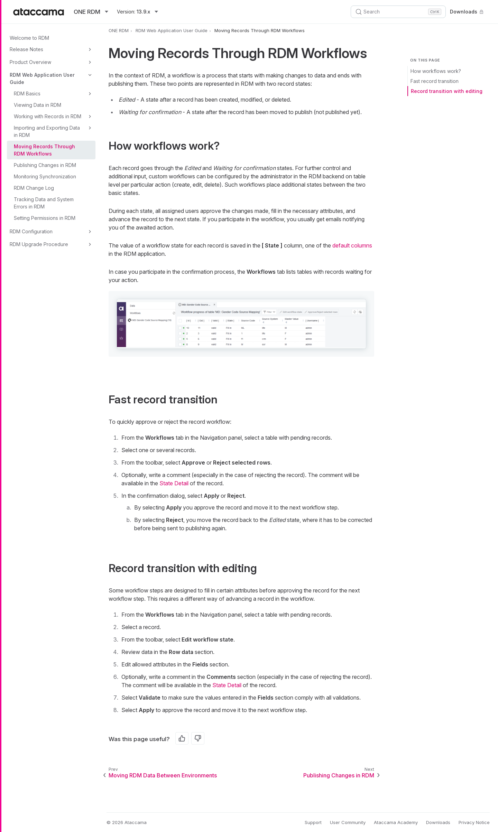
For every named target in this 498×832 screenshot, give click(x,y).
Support (313, 822)
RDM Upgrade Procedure (39, 244)
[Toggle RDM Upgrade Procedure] (90, 244)
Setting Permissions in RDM (44, 218)
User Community (348, 822)
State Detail (173, 483)
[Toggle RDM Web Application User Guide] (90, 75)
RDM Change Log (34, 188)
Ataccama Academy (396, 822)
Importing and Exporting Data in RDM (47, 131)
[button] (241, 323)
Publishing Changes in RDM (45, 165)
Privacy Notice (474, 822)
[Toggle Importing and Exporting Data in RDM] (90, 128)
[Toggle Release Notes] (90, 49)
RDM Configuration (31, 231)
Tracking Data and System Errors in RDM (44, 202)
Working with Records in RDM (47, 116)
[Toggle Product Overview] (90, 62)
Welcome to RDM (29, 38)
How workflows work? (436, 71)
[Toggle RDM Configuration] (90, 231)
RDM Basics (27, 93)
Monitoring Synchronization (45, 176)
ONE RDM (119, 30)
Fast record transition (435, 81)
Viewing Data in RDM (37, 105)
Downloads (467, 12)
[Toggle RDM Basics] (90, 94)
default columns (352, 245)
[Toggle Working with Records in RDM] (90, 116)
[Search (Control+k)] (398, 12)
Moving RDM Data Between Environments (163, 775)
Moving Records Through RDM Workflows (44, 150)
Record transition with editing (446, 91)
